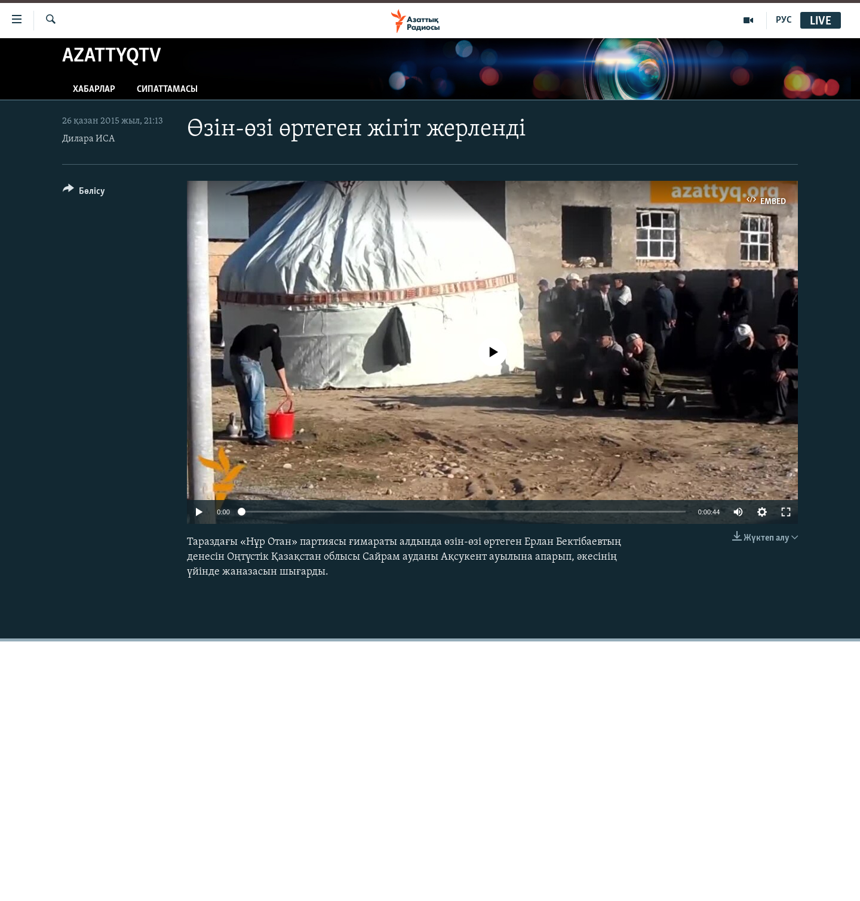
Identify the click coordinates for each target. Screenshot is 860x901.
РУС (784, 20)
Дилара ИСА (88, 139)
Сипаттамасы (167, 89)
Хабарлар (94, 89)
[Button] (84, 193)
